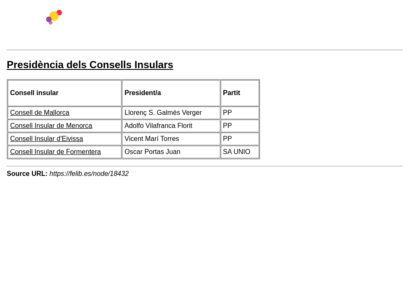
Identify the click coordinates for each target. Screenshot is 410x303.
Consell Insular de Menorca (51, 125)
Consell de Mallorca (40, 112)
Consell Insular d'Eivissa (46, 138)
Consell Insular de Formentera (55, 151)
